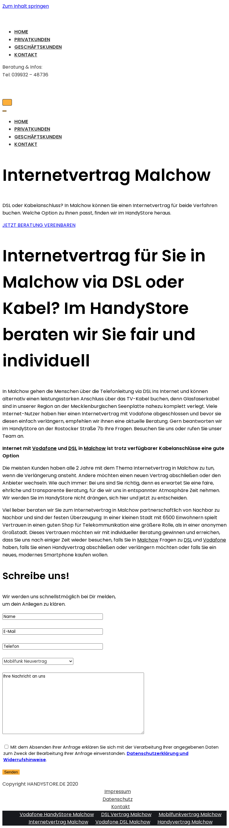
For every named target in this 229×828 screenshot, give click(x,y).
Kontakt (25, 54)
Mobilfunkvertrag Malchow (190, 814)
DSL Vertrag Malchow (126, 814)
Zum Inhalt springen (25, 6)
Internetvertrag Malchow (58, 821)
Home (21, 31)
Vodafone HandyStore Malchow (57, 814)
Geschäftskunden (38, 47)
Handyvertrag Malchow (185, 821)
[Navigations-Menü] (7, 102)
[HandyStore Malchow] (114, 16)
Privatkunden (32, 39)
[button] (38, 225)
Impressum (117, 791)
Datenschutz (118, 799)
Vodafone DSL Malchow (122, 821)
